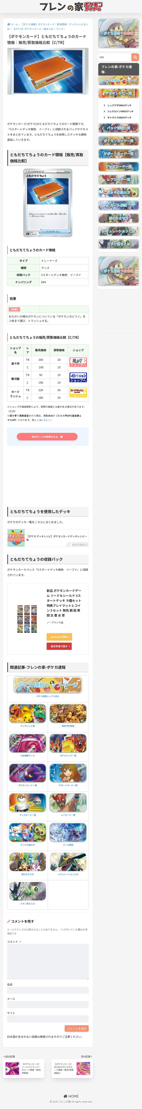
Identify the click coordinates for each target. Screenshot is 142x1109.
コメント (14, 942)
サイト (11, 1013)
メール (11, 999)
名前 (10, 984)
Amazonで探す (59, 638)
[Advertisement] (69, 109)
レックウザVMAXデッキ (119, 108)
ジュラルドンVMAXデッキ (119, 119)
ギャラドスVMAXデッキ (119, 130)
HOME (71, 1100)
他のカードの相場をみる (47, 437)
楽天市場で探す (59, 646)
